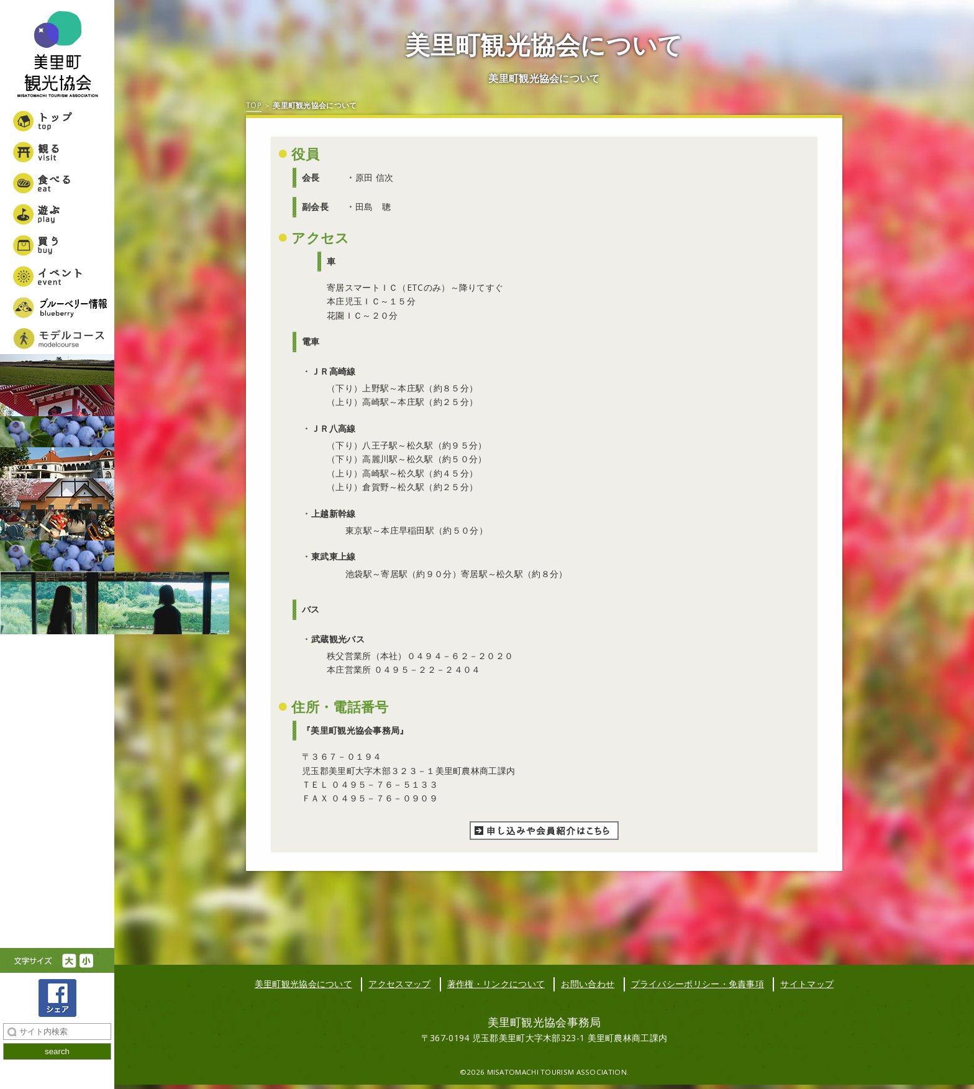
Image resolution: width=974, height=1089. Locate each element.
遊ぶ (57, 214)
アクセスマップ (399, 984)
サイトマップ (807, 984)
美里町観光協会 (57, 56)
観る (57, 152)
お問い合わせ (587, 984)
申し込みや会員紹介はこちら (544, 830)
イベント (57, 276)
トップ (57, 121)
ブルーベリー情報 (57, 307)
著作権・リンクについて (496, 984)
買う (57, 245)
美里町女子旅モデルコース (57, 338)
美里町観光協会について (303, 984)
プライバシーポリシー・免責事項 (698, 984)
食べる (57, 183)
